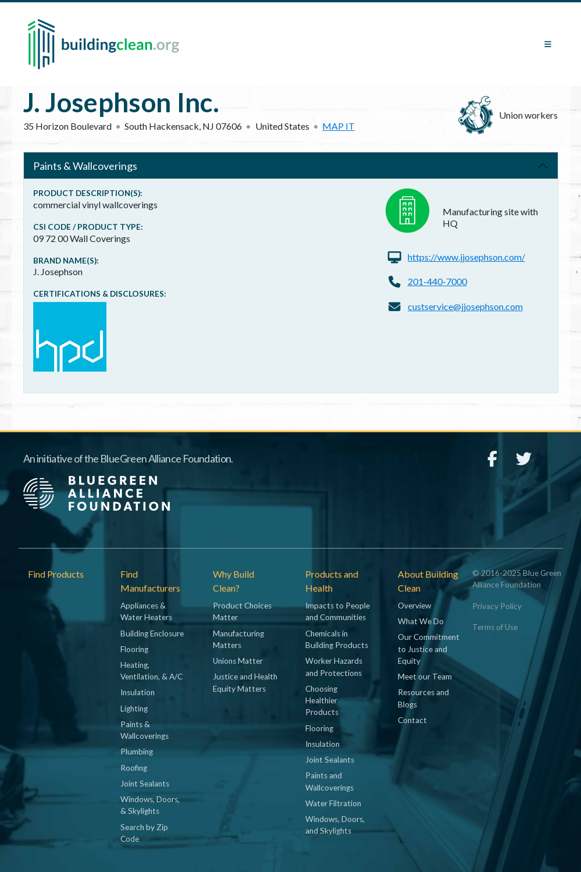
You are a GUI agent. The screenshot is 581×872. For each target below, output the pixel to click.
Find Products (56, 573)
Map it (338, 125)
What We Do (421, 621)
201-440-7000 (437, 281)
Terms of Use (495, 627)
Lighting (134, 708)
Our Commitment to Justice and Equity (428, 648)
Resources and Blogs (423, 698)
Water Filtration (333, 803)
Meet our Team (425, 676)
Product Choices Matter (242, 611)
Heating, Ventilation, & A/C (151, 670)
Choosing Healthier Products (321, 700)
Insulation (137, 692)
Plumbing (136, 751)
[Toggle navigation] (547, 44)
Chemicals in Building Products (336, 639)
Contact (412, 720)
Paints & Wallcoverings (85, 165)
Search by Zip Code (144, 833)
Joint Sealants (144, 783)
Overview (414, 605)
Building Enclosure (152, 633)
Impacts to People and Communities (337, 611)
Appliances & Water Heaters (146, 611)
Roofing (133, 768)
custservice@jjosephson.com (465, 306)
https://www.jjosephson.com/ (466, 256)
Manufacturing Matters (238, 639)
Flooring (134, 649)
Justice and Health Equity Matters (245, 682)
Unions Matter (238, 660)
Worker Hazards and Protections (333, 666)
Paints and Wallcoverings (329, 781)
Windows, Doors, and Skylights (335, 824)
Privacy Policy (497, 606)
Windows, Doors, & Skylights (150, 805)
